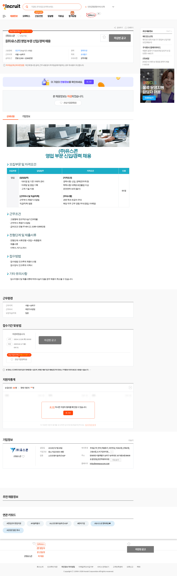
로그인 (52, 407)
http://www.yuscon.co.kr (99, 463)
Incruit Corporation (91, 571)
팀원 (27, 313)
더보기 (131, 440)
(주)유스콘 (10, 36)
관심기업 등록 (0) (18, 359)
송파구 (32, 305)
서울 (27, 305)
